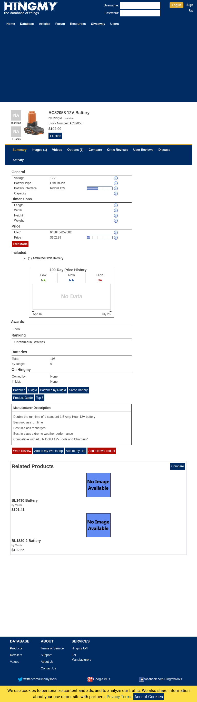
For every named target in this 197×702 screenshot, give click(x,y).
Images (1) (39, 150)
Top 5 (39, 398)
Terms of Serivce (52, 648)
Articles (44, 24)
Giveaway (98, 24)
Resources (78, 24)
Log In (176, 5)
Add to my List (75, 451)
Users (114, 24)
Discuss (164, 150)
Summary (20, 150)
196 (52, 359)
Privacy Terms (119, 696)
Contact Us (48, 668)
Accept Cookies (148, 696)
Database (27, 24)
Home (10, 24)
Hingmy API (80, 648)
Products (16, 648)
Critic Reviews (117, 150)
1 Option (55, 136)
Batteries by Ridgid (53, 390)
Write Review (22, 451)
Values (14, 662)
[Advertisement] (98, 66)
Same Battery (78, 390)
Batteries (39, 342)
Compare (95, 150)
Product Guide (23, 398)
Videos (57, 150)
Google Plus (98, 679)
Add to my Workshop (48, 451)
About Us (47, 662)
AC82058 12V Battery (48, 258)
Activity (18, 160)
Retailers (16, 655)
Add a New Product (101, 451)
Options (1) (75, 150)
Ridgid (32, 390)
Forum (60, 24)
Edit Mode (20, 244)
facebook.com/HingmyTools (160, 679)
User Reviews (143, 150)
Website (68, 118)
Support (46, 655)
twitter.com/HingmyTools (37, 679)
